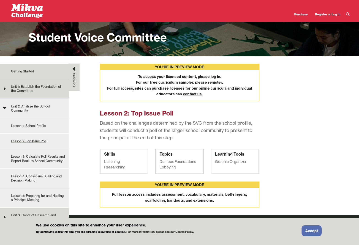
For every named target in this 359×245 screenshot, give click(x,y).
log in (215, 76)
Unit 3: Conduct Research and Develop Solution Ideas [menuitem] (33, 217)
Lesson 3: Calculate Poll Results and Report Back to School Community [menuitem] (38, 158)
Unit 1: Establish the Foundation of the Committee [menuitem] (36, 89)
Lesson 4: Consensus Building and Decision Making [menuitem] (36, 178)
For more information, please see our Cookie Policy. (160, 233)
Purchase (301, 14)
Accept (311, 232)
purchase (160, 88)
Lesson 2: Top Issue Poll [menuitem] (28, 141)
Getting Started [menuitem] (22, 71)
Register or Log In (327, 14)
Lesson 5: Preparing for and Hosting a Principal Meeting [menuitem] (37, 198)
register (215, 82)
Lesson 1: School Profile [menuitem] (28, 126)
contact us (192, 94)
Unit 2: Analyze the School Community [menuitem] (30, 108)
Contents (74, 80)
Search (347, 14)
